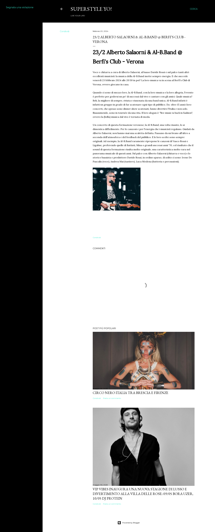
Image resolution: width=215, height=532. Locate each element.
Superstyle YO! (91, 8)
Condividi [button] (64, 31)
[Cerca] (194, 9)
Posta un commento (112, 398)
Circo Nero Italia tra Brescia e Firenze (130, 392)
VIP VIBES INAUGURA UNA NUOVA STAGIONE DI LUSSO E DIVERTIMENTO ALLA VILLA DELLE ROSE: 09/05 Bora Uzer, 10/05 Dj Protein (143, 494)
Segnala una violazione (19, 7)
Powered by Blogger (129, 523)
